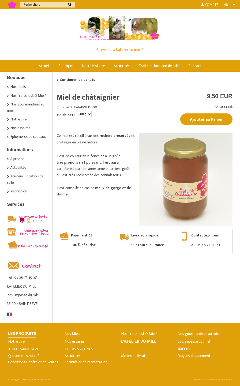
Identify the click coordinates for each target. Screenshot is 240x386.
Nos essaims (20, 128)
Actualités (122, 66)
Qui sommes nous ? (23, 356)
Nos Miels (72, 334)
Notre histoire (93, 66)
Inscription (18, 191)
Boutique (65, 66)
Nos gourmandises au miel (26, 107)
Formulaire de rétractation (86, 362)
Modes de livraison (135, 356)
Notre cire (18, 119)
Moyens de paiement (194, 356)
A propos (17, 159)
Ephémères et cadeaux (28, 137)
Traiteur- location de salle (159, 66)
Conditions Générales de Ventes (33, 362)
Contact (194, 66)
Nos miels (18, 87)
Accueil (44, 66)
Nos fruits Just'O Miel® (28, 96)
